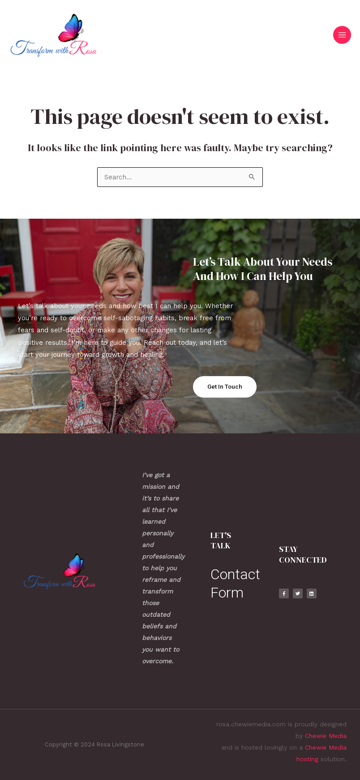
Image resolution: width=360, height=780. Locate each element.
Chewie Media (326, 735)
